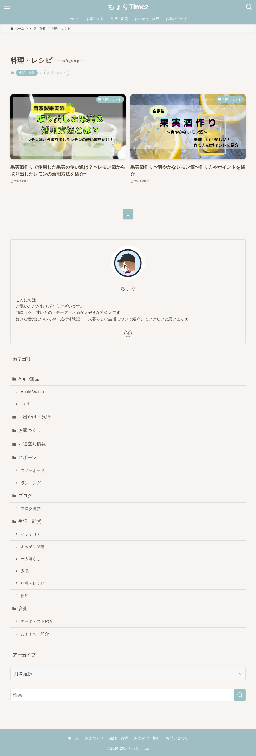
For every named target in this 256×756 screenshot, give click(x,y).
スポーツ (27, 457)
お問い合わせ (177, 738)
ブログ (25, 495)
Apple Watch (32, 391)
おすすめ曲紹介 (35, 633)
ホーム (73, 738)
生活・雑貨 (27, 72)
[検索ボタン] (249, 7)
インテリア (31, 534)
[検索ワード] (128, 695)
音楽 (23, 608)
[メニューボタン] (7, 7)
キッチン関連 (33, 546)
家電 (25, 571)
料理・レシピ (33, 583)
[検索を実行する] (240, 695)
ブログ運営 (31, 508)
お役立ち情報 (32, 443)
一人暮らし (31, 558)
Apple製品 (28, 378)
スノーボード (33, 470)
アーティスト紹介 (37, 621)
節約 (25, 595)
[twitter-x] (128, 333)
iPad (25, 404)
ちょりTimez (128, 6)
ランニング (31, 483)
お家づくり (29, 430)
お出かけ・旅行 (34, 416)
